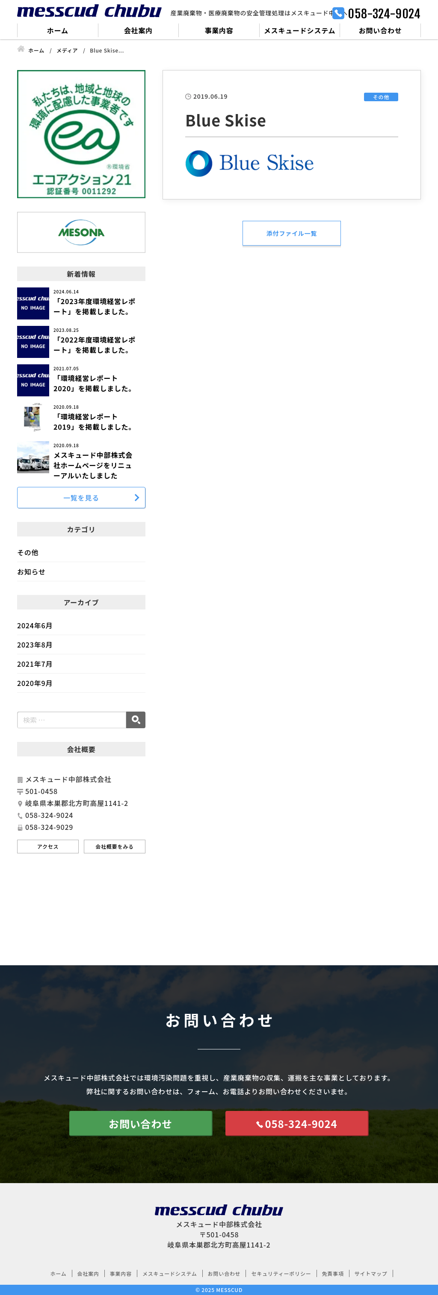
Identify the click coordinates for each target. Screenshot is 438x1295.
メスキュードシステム (300, 30)
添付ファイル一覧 (291, 233)
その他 (27, 552)
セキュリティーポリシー (281, 1273)
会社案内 (138, 30)
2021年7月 (35, 664)
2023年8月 (35, 644)
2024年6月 (35, 625)
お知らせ (31, 571)
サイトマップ (371, 1273)
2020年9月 (35, 683)
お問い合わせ (380, 30)
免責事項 (333, 1273)
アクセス (48, 846)
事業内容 (218, 30)
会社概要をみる (114, 846)
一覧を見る (81, 497)
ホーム (57, 30)
